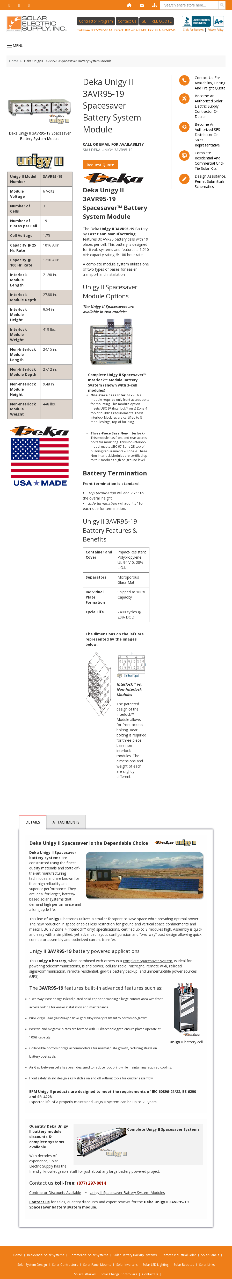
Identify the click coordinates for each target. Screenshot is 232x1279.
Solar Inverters (126, 1264)
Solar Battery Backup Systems (135, 1255)
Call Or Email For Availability (113, 144)
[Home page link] (39, 23)
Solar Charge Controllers (119, 1274)
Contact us (41, 1183)
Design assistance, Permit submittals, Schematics (210, 181)
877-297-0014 (101, 30)
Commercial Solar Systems (88, 1255)
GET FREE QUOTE (156, 21)
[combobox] (193, 5)
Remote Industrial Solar (179, 1255)
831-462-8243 (135, 30)
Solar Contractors (65, 1264)
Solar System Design (32, 1264)
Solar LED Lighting (156, 1264)
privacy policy (215, 29)
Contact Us (127, 21)
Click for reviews (203, 23)
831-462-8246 (165, 30)
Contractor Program (96, 21)
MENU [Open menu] (15, 46)
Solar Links (207, 1264)
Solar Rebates (184, 1264)
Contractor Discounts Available (55, 1192)
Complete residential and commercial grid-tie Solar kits (209, 160)
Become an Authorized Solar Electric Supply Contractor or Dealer (208, 106)
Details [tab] (32, 822)
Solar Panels (210, 1255)
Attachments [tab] (66, 822)
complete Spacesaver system (147, 960)
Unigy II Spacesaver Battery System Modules (127, 1192)
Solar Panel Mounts (97, 1264)
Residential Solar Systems (45, 1255)
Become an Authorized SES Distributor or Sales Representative (207, 134)
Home (13, 61)
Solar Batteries (85, 1274)
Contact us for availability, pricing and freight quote (210, 82)
